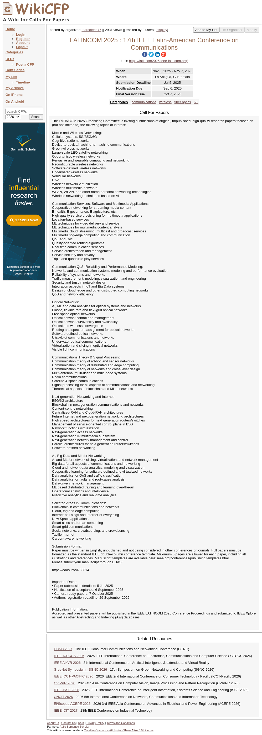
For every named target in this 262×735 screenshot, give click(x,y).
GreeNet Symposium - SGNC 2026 (80, 669)
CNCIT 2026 (63, 697)
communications (144, 102)
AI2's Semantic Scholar (74, 726)
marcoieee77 (91, 30)
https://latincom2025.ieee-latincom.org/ (158, 61)
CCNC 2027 (63, 649)
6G (196, 102)
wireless (165, 102)
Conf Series (15, 70)
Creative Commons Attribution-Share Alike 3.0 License (118, 730)
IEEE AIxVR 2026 (67, 663)
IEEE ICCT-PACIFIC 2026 (73, 676)
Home (10, 29)
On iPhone (14, 95)
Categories (14, 52)
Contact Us (68, 722)
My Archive (15, 88)
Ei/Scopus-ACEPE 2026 (72, 704)
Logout (22, 47)
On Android (15, 101)
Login (20, 35)
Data (81, 722)
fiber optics (182, 102)
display (162, 30)
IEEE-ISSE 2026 (66, 690)
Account (23, 43)
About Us (53, 722)
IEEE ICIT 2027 (66, 710)
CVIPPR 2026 (64, 683)
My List (11, 77)
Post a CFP (25, 64)
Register (23, 39)
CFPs (10, 59)
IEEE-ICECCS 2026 (69, 656)
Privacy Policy (95, 722)
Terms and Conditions (121, 722)
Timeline (23, 82)
